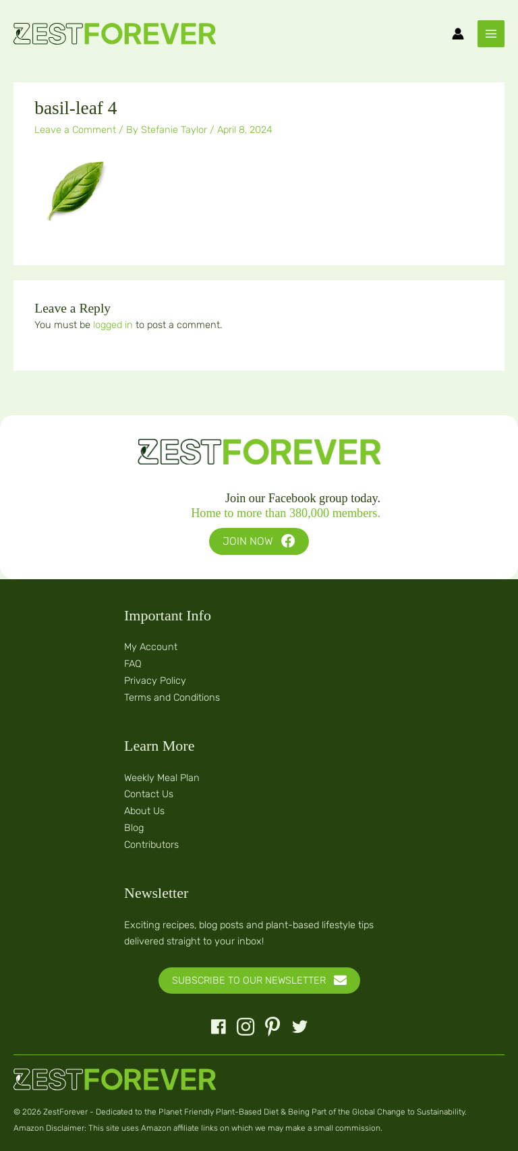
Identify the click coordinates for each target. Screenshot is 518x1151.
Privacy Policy (155, 680)
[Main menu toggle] (491, 33)
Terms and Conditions (172, 697)
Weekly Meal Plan (162, 778)
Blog (134, 828)
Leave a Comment (75, 130)
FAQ (133, 664)
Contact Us (148, 794)
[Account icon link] (458, 34)
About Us (144, 811)
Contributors (151, 844)
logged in (113, 325)
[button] (259, 542)
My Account (150, 647)
